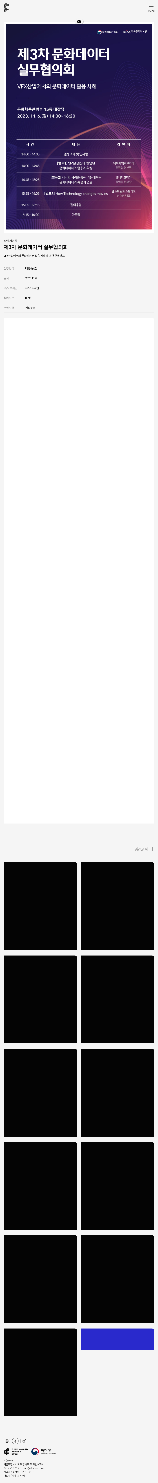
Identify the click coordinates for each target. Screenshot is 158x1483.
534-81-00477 (27, 1472)
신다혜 (21, 1475)
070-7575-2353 (10, 1468)
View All (144, 849)
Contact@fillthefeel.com (31, 1468)
